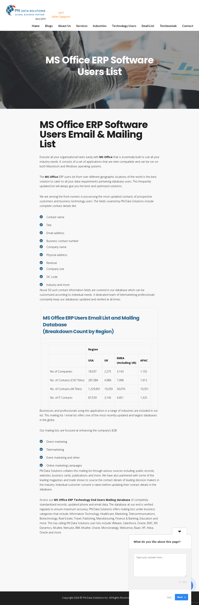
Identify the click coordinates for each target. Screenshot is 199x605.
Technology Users (127, 24)
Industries (102, 24)
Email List (151, 24)
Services (84, 24)
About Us (67, 24)
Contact (190, 24)
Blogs (52, 24)
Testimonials (171, 24)
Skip (169, 597)
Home (39, 24)
